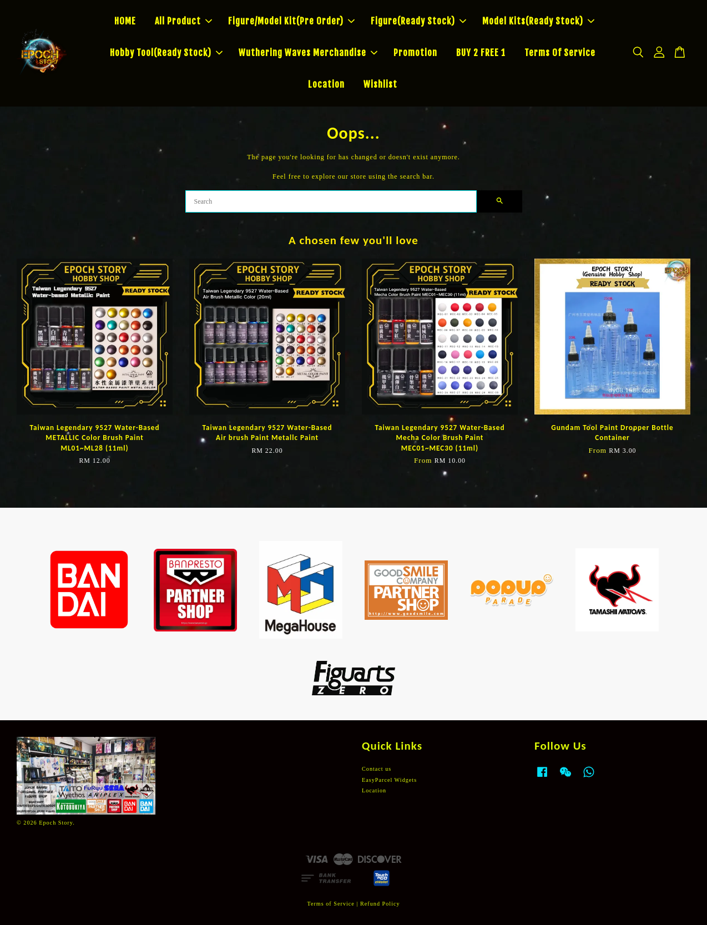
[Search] (331, 201)
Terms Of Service (559, 52)
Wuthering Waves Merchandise (308, 52)
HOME (125, 21)
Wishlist (380, 84)
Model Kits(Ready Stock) (538, 21)
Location (326, 84)
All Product (183, 21)
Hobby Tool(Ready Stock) (166, 52)
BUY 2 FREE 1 (481, 52)
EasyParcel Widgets (389, 780)
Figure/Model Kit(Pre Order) (291, 21)
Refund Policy (380, 904)
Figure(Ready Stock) (418, 21)
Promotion (415, 52)
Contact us (376, 769)
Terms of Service (330, 904)
